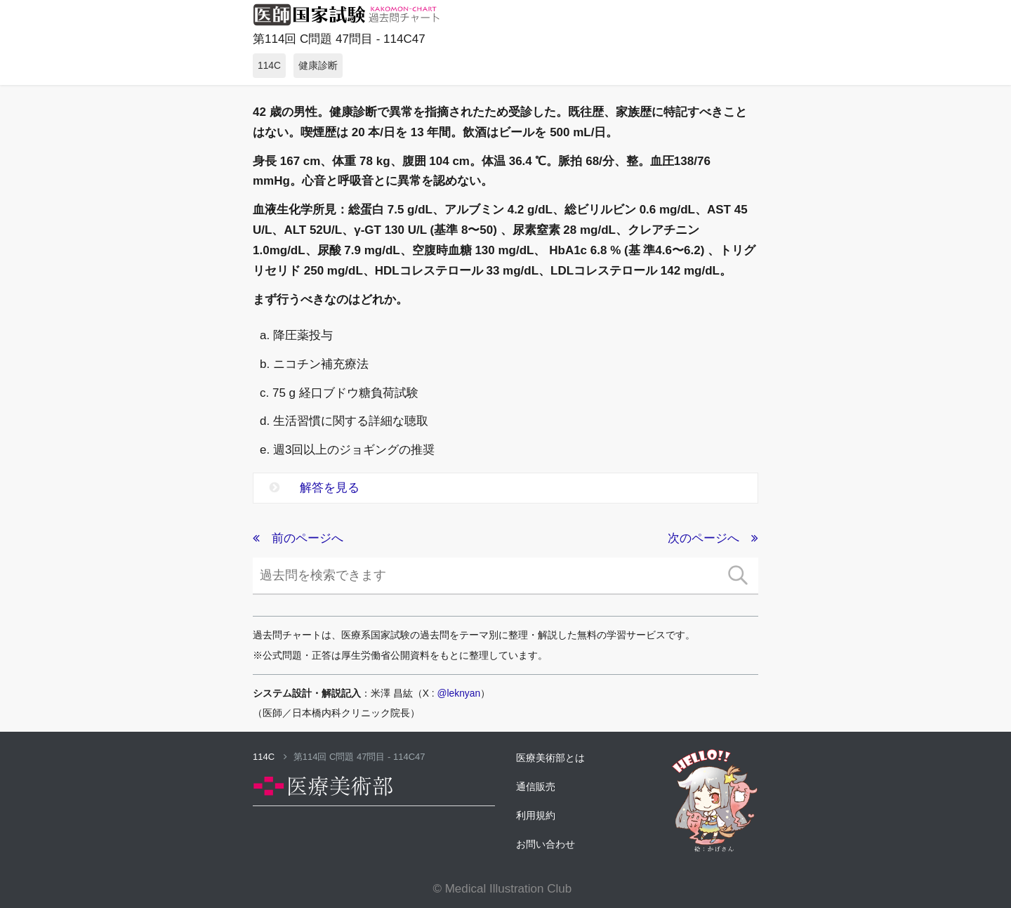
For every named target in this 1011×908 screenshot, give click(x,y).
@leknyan (459, 693)
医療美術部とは (550, 757)
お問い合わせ (545, 844)
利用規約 (535, 815)
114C (270, 756)
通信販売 (535, 786)
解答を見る (314, 487)
